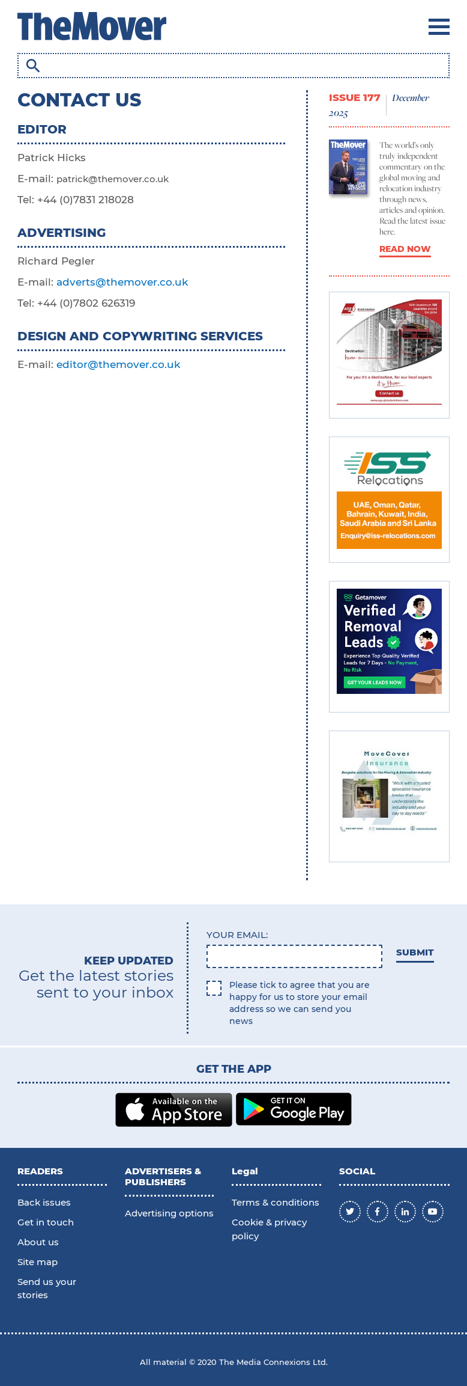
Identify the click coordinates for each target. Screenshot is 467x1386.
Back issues (44, 1202)
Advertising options (169, 1213)
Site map (37, 1262)
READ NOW (405, 249)
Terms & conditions (275, 1202)
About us (38, 1242)
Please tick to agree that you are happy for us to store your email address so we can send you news (299, 1003)
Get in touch (45, 1222)
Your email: (237, 934)
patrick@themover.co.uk (112, 179)
